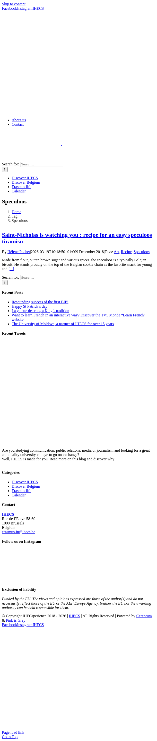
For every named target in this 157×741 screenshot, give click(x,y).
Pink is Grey (15, 620)
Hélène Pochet (19, 252)
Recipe (126, 252)
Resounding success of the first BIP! (40, 302)
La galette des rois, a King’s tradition (40, 311)
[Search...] (41, 164)
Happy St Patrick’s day (29, 306)
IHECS (8, 514)
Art (116, 252)
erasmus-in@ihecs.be (18, 532)
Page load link (13, 732)
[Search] (5, 169)
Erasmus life (21, 491)
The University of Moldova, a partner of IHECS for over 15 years (63, 324)
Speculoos (142, 252)
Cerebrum (144, 616)
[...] (11, 269)
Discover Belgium (26, 486)
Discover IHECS (25, 482)
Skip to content (14, 4)
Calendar (19, 495)
